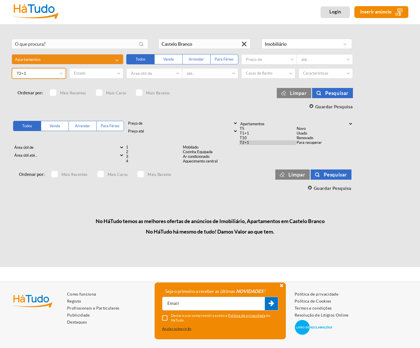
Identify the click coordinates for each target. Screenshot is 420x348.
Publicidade (78, 315)
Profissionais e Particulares (93, 308)
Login (335, 11)
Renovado (324, 138)
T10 (267, 138)
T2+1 (267, 142)
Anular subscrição (176, 329)
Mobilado (210, 147)
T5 (267, 128)
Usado (324, 133)
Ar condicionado (210, 156)
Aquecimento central (210, 161)
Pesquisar (337, 93)
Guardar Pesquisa (334, 106)
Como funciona (81, 294)
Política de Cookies (313, 301)
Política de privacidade (316, 294)
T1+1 (267, 133)
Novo (324, 128)
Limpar (298, 93)
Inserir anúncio (381, 12)
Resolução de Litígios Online (322, 315)
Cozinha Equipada (210, 152)
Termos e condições (313, 308)
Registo (74, 301)
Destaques (77, 322)
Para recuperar (324, 142)
